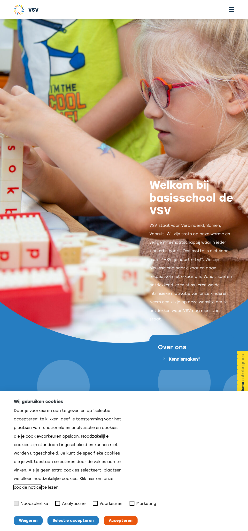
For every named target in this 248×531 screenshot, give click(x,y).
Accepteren (120, 520)
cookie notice (27, 487)
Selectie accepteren (73, 520)
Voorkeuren (107, 503)
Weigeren (28, 520)
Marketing (143, 503)
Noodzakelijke (31, 503)
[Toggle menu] (231, 10)
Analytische (70, 503)
